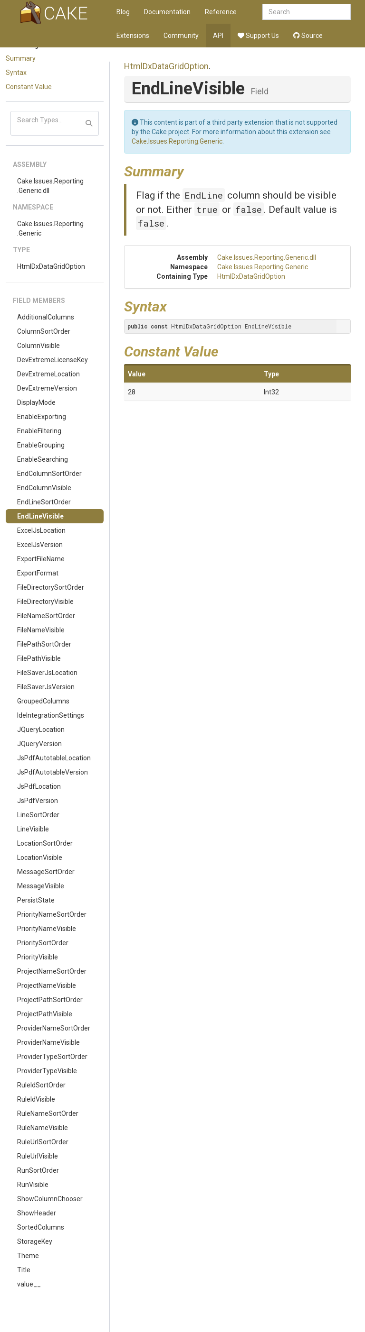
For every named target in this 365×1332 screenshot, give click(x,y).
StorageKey (34, 1241)
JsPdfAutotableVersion (52, 772)
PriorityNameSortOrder (51, 914)
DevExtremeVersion (47, 388)
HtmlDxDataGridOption (51, 266)
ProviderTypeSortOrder (52, 1056)
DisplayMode (36, 402)
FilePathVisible (39, 658)
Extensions (132, 35)
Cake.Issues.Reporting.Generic (50, 228)
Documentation (167, 12)
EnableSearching (42, 459)
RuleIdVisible (36, 1099)
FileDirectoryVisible (45, 601)
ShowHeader (36, 1213)
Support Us (258, 35)
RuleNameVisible (42, 1127)
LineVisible (33, 829)
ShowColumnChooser (50, 1199)
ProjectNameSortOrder (51, 971)
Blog (123, 12)
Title (23, 1270)
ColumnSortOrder (43, 331)
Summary (21, 58)
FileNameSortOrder (46, 616)
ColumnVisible (38, 345)
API (218, 35)
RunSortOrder (38, 1170)
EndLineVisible (40, 516)
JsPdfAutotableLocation (54, 758)
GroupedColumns (43, 701)
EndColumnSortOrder (49, 473)
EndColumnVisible (44, 488)
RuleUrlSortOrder (42, 1142)
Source (308, 35)
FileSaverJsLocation (47, 672)
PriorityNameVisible (46, 928)
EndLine (203, 195)
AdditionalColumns (45, 317)
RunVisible (32, 1184)
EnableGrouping (41, 445)
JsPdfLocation (39, 786)
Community (181, 35)
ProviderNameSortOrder (53, 1028)
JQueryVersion (39, 744)
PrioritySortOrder (42, 943)
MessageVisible (40, 886)
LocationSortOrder (45, 843)
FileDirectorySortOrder (50, 587)
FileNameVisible (41, 630)
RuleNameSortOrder (47, 1113)
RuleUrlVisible (37, 1156)
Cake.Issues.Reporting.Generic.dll (50, 185)
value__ (29, 1284)
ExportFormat (37, 573)
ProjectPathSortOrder (50, 1000)
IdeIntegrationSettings (50, 715)
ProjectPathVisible (44, 1014)
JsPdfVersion (37, 800)
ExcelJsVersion (40, 544)
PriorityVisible (37, 957)
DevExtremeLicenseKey (52, 360)
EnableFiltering (39, 431)
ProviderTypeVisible (47, 1071)
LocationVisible (39, 857)
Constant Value (29, 87)
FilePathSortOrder (44, 644)
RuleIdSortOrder (41, 1085)
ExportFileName (41, 559)
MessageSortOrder (46, 872)
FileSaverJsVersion (46, 687)
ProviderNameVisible (48, 1042)
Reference (221, 12)
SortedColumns (40, 1227)
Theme (28, 1255)
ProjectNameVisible (46, 985)
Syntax (16, 72)
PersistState (36, 900)
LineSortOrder (38, 815)
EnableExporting (41, 416)
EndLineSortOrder (44, 502)
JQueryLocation (41, 729)
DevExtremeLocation (48, 374)
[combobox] (306, 12)
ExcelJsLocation (41, 530)
